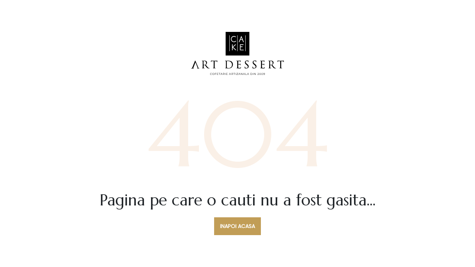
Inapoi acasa (237, 226)
